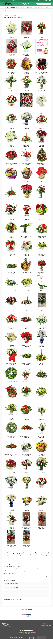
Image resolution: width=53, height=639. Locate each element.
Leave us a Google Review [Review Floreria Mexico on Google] (46, 625)
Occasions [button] (18, 7)
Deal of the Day (6, 7)
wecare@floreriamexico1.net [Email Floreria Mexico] (6, 626)
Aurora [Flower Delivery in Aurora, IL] (41, 600)
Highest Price (14, 17)
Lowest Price (20, 17)
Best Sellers (9, 17)
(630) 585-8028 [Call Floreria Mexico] (4, 625)
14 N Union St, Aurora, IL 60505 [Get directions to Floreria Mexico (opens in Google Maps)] (7, 624)
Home (2, 10)
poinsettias (27, 554)
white (33, 553)
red (30, 553)
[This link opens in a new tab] (26, 615)
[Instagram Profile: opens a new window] (44, 623)
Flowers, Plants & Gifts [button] (39, 7)
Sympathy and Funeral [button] (30, 7)
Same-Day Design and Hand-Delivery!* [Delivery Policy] (9, 0)
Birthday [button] (23, 7)
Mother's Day (12, 7)
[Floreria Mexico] (9, 4)
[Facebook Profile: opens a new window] (46, 623)
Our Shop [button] (47, 7)
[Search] (43, 4)
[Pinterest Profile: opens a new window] (48, 623)
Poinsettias (27, 569)
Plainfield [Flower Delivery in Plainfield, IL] (44, 600)
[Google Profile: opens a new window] (50, 623)
